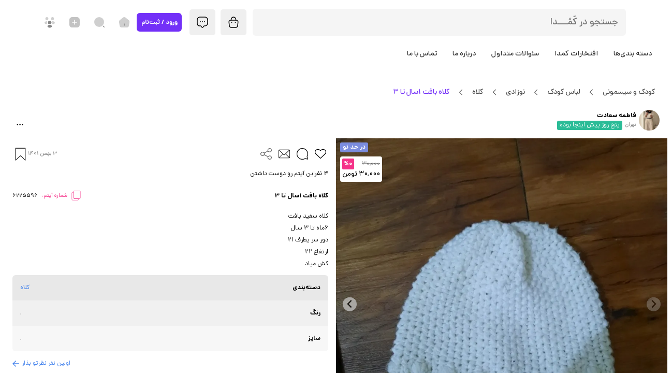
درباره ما (464, 54)
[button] (170, 174)
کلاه (477, 92)
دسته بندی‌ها (633, 54)
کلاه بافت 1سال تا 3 (421, 92)
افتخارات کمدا (576, 54)
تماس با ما (422, 54)
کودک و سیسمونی (628, 92)
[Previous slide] (654, 304)
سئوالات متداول (515, 54)
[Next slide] (350, 304)
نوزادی (515, 92)
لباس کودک (563, 92)
